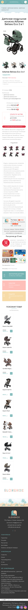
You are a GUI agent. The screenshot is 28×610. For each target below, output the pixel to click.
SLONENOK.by (14, 2)
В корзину (11, 331)
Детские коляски (13, 8)
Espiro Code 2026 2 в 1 (9, 347)
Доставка (4, 545)
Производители (6, 559)
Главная (3, 8)
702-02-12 (12, 109)
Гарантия (4, 538)
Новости (4, 554)
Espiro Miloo (6, 474)
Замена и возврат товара (9, 547)
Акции (3, 557)
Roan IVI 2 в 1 (6, 453)
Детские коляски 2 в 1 (10, 96)
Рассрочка (4, 542)
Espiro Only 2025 (7, 326)
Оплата (3, 540)
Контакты (4, 564)
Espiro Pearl (6, 411)
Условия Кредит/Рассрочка (13, 126)
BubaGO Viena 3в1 (8, 432)
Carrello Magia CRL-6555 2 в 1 (11, 368)
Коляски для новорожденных (12, 98)
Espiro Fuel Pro (7, 389)
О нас (3, 562)
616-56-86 (12, 105)
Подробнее (14, 142)
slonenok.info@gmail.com (14, 523)
